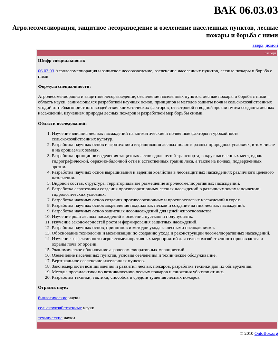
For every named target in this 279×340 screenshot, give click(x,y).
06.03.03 (46, 70)
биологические (52, 297)
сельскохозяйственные (60, 307)
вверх (257, 45)
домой (272, 45)
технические (50, 317)
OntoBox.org (266, 333)
